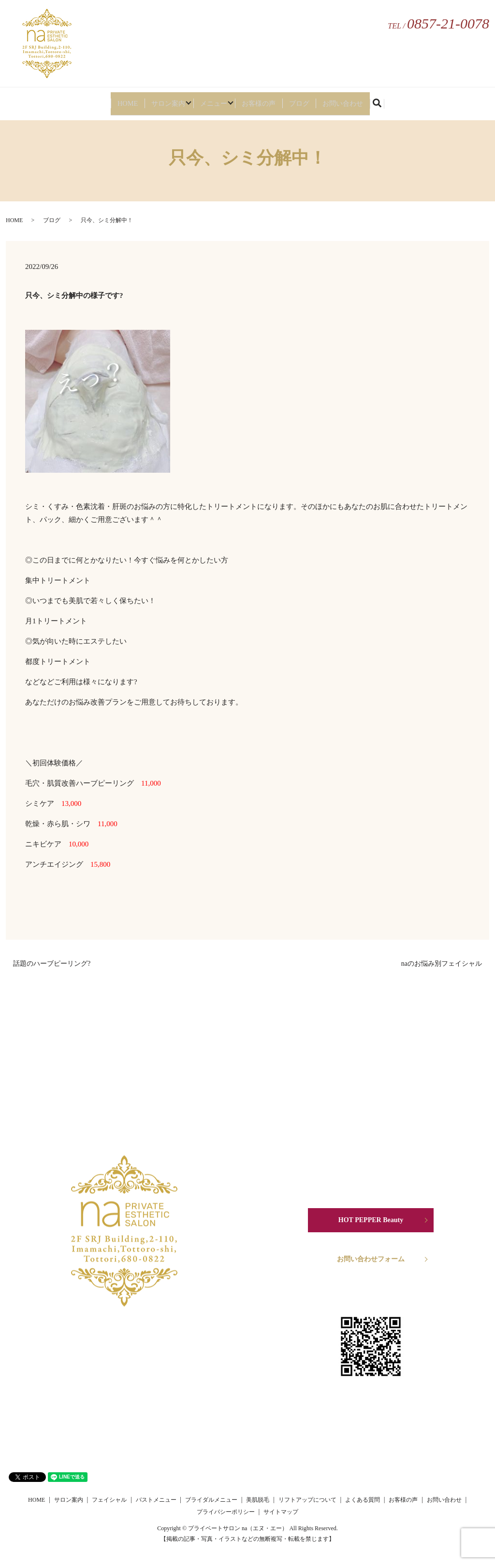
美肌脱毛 (257, 1499)
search (397, 102)
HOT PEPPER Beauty (370, 1220)
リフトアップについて (307, 1499)
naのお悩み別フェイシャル (441, 963)
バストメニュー (156, 1499)
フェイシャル (109, 1499)
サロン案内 (157, 100)
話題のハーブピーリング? (51, 963)
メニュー (211, 100)
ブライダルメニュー (211, 1499)
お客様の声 (266, 100)
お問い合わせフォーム (371, 1259)
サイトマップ (280, 1511)
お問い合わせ (356, 100)
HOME (113, 100)
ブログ (308, 100)
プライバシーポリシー (226, 1511)
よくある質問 (362, 1499)
